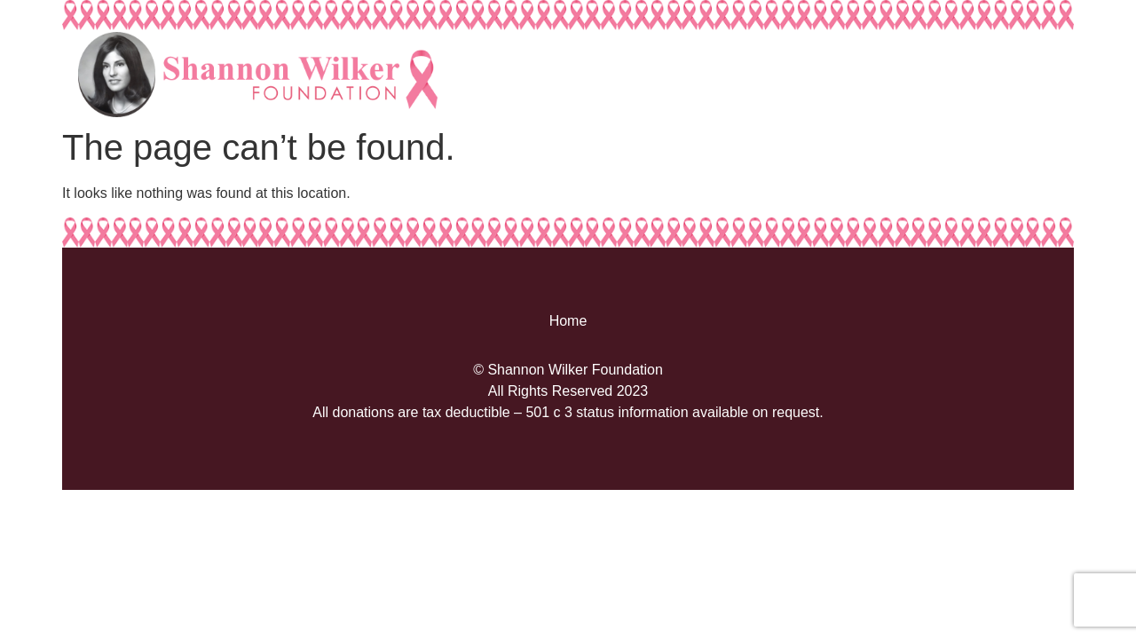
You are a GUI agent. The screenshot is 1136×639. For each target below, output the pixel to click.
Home (568, 320)
